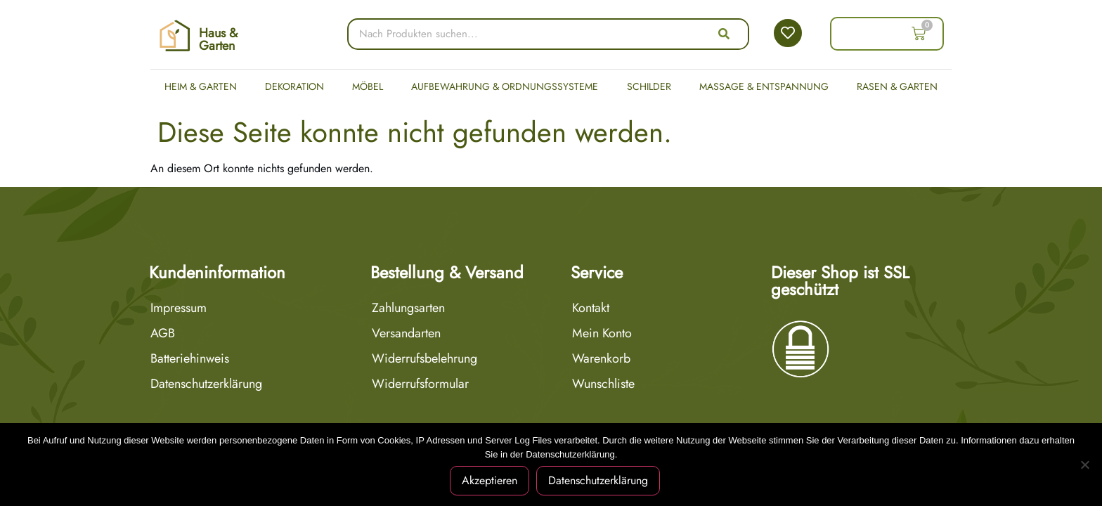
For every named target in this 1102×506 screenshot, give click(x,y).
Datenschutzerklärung (206, 384)
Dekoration (294, 86)
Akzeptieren (489, 480)
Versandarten (406, 333)
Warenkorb (601, 358)
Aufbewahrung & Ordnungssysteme (504, 86)
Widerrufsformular (420, 384)
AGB (162, 333)
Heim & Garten (200, 86)
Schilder (649, 86)
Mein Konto (602, 333)
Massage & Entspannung (764, 86)
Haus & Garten (218, 39)
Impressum (178, 308)
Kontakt (590, 308)
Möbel (367, 86)
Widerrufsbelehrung (424, 358)
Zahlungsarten (408, 308)
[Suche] (724, 34)
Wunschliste (603, 384)
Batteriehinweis (189, 358)
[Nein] (1084, 465)
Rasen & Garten (897, 86)
